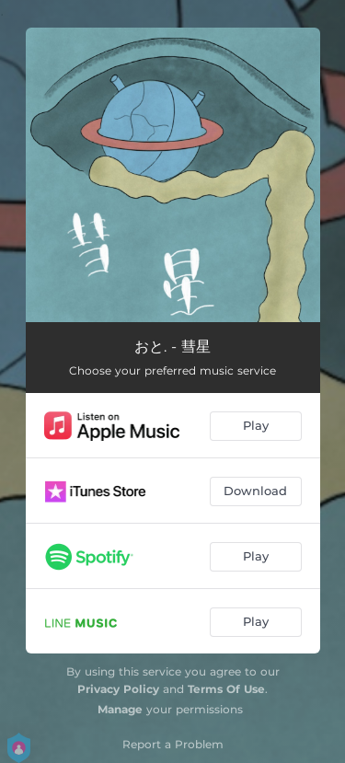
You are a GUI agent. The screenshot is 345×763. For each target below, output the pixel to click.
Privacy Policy (118, 689)
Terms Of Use (226, 689)
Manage (120, 709)
